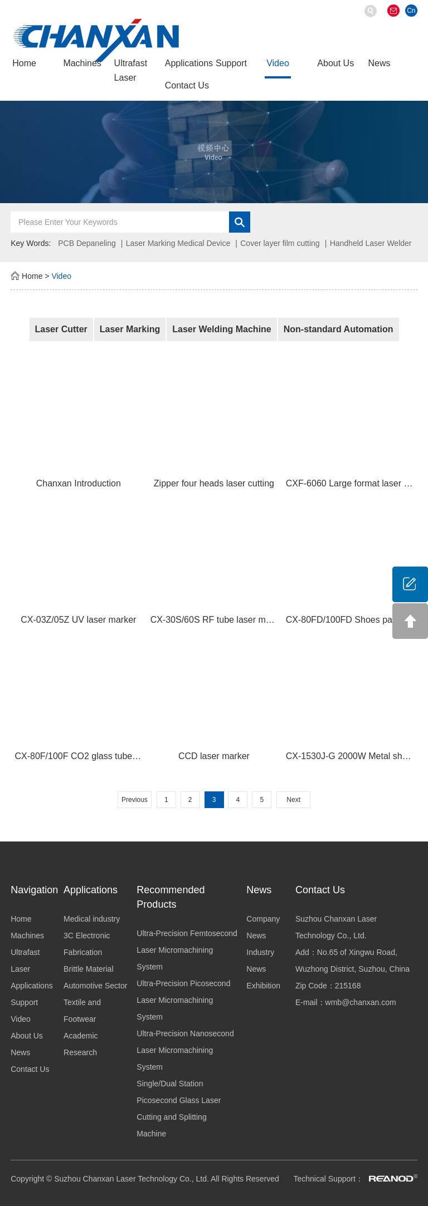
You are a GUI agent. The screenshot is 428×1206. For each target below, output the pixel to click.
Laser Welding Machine (221, 329)
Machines (82, 63)
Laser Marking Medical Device (178, 243)
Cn (411, 10)
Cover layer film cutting (279, 243)
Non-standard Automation (338, 329)
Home (24, 63)
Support (231, 63)
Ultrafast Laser (131, 70)
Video (277, 63)
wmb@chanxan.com (360, 1002)
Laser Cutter (61, 329)
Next (293, 800)
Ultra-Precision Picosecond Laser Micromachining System (183, 1000)
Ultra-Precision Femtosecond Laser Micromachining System (187, 950)
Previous (134, 800)
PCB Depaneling (87, 243)
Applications (189, 63)
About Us (335, 63)
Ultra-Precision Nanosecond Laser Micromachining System (185, 1050)
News (379, 63)
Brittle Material (88, 968)
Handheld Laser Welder (371, 243)
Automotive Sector (95, 985)
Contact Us (187, 85)
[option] (214, 152)
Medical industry (92, 918)
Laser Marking (130, 329)
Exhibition (263, 985)
